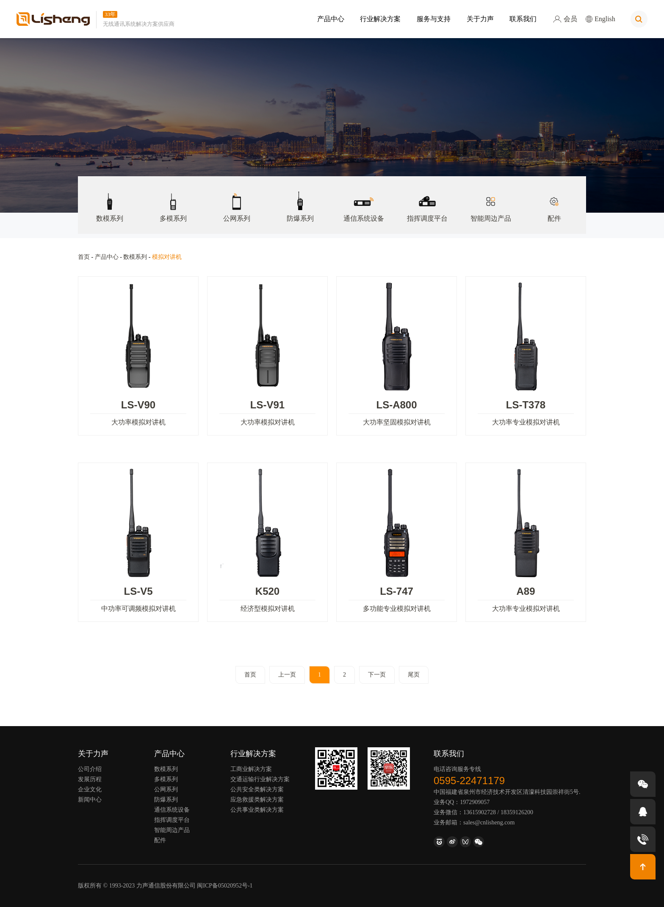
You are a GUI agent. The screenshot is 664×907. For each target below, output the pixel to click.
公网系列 (236, 199)
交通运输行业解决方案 (260, 779)
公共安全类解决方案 (257, 789)
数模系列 (109, 199)
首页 (84, 257)
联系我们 (523, 18)
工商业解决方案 (251, 769)
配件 (554, 199)
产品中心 (330, 18)
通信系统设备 (364, 199)
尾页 (414, 674)
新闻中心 (90, 799)
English (600, 18)
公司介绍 (90, 769)
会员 (565, 18)
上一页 (287, 674)
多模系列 (173, 199)
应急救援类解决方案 (257, 799)
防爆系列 (300, 199)
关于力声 (479, 18)
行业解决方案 (380, 18)
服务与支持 (434, 18)
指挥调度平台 (427, 199)
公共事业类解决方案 (257, 810)
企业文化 (90, 789)
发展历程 (90, 779)
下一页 (377, 674)
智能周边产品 (491, 199)
